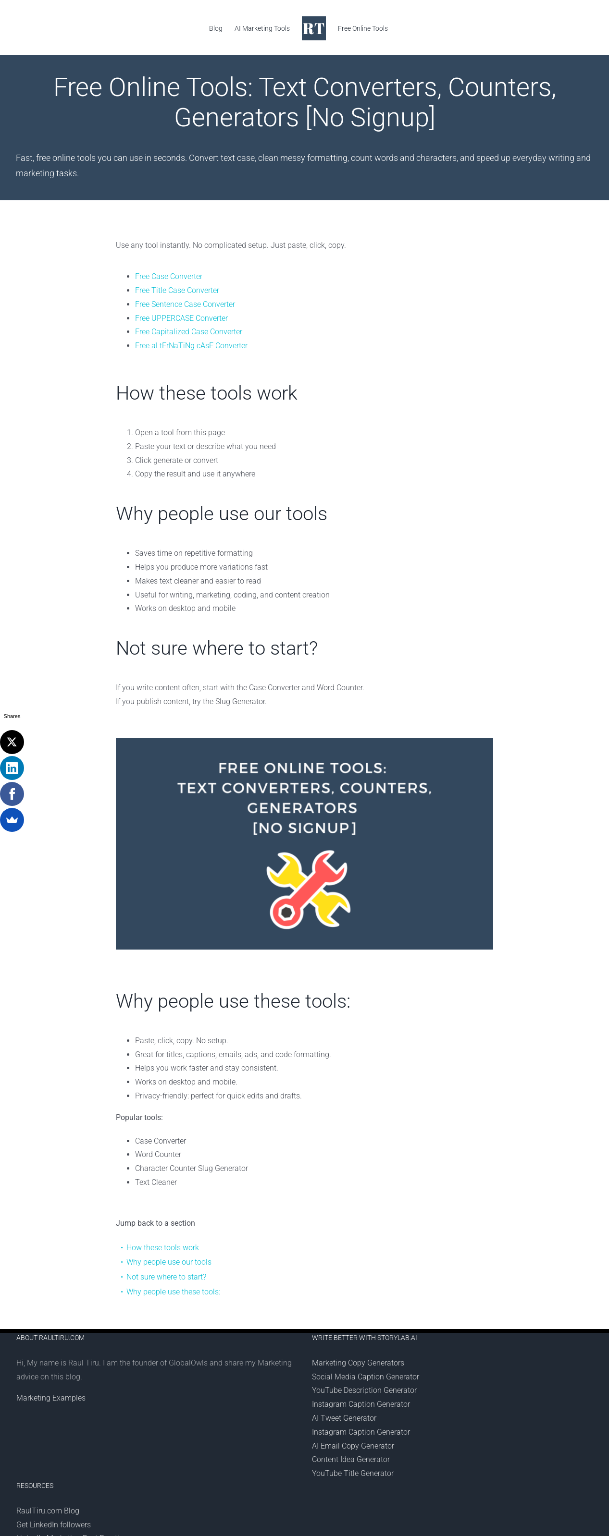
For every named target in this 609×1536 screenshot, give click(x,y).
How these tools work (162, 1247)
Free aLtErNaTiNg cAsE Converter (191, 345)
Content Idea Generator (351, 1459)
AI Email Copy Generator (353, 1446)
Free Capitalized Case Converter (188, 331)
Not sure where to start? (166, 1276)
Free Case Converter (168, 276)
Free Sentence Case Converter (185, 304)
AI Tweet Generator (344, 1418)
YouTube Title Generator (353, 1473)
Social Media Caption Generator (365, 1376)
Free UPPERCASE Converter (181, 318)
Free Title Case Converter (177, 290)
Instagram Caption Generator (361, 1404)
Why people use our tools (168, 1262)
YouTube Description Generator (364, 1390)
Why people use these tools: (173, 1291)
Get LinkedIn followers (53, 1524)
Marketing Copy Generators (358, 1362)
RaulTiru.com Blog (47, 1510)
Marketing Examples (51, 1397)
